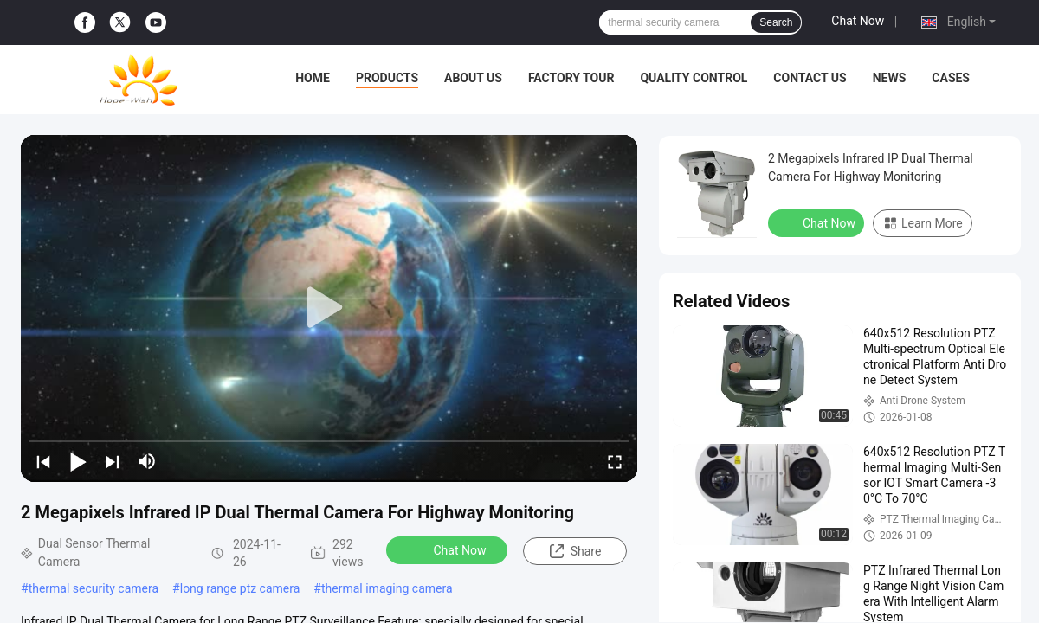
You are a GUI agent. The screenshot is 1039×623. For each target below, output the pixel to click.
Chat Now (857, 21)
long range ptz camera (240, 588)
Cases (951, 78)
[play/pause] (78, 461)
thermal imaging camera (387, 588)
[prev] (43, 461)
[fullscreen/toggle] (614, 461)
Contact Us (809, 78)
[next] (112, 461)
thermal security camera (93, 588)
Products (387, 78)
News (890, 78)
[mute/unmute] (147, 461)
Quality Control (693, 78)
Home (312, 78)
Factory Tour (571, 78)
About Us (473, 78)
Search (775, 22)
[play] (329, 308)
